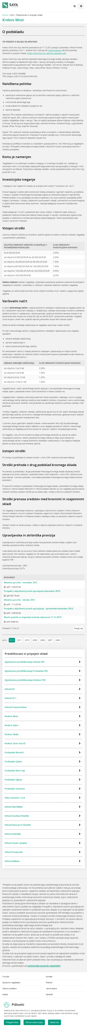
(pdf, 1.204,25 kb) (12, 587)
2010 (27, 640)
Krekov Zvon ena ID (43, 743)
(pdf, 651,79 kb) (11, 595)
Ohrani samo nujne (34, 1022)
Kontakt (49, 976)
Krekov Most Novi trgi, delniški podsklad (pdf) (46, 53)
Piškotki (49, 982)
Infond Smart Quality (43, 843)
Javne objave (51, 988)
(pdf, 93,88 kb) (11, 621)
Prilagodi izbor (12, 1022)
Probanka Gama (43, 761)
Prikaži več (78, 628)
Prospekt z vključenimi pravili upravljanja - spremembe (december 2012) (38, 608)
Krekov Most (43, 716)
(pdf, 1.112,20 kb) (12, 604)
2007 (50, 640)
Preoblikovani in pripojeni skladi (29, 15)
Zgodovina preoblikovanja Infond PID (43, 662)
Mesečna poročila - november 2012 (20, 582)
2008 (42, 640)
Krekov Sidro (43, 725)
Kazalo (5, 994)
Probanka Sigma (43, 779)
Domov (5, 15)
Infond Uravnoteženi (43, 707)
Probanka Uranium (43, 788)
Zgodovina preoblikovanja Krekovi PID (43, 680)
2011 (19, 640)
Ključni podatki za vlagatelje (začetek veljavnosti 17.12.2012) (32, 617)
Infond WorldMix (43, 806)
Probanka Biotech (43, 752)
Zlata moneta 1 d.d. (43, 797)
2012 (12, 640)
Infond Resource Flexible (43, 825)
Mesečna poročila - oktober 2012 (19, 599)
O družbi (5, 976)
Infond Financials (43, 852)
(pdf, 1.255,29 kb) (12, 613)
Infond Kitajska (54, 50)
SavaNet (49, 994)
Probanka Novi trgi (43, 770)
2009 (35, 640)
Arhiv (12, 15)
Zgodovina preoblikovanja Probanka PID (43, 671)
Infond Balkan (43, 861)
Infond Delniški (43, 834)
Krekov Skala (43, 734)
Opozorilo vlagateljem (11, 982)
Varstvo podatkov (9, 988)
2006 (58, 640)
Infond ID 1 (43, 698)
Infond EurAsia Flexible (43, 815)
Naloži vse (54, 1022)
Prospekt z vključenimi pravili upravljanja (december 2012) (32, 591)
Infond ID (43, 689)
